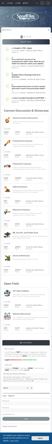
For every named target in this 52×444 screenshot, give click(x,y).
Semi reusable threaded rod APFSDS (28, 98)
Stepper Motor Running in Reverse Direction (26, 76)
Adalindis (23, 79)
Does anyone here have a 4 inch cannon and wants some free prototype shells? (28, 87)
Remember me (9, 414)
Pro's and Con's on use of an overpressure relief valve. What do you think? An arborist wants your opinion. (28, 61)
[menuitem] (9, 3)
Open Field (11, 283)
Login (4, 396)
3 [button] (27, 36)
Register (11, 396)
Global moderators (30, 360)
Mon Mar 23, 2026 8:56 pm (36, 100)
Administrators (16, 360)
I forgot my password (9, 426)
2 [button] (24, 36)
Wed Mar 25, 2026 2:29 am (37, 93)
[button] (30, 36)
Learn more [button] (14, 441)
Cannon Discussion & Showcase (26, 110)
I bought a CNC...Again (22, 48)
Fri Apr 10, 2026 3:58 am (34, 51)
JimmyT (23, 66)
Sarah (22, 51)
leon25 (26, 370)
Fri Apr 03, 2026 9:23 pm (36, 66)
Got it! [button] (40, 438)
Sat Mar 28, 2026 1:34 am (36, 79)
